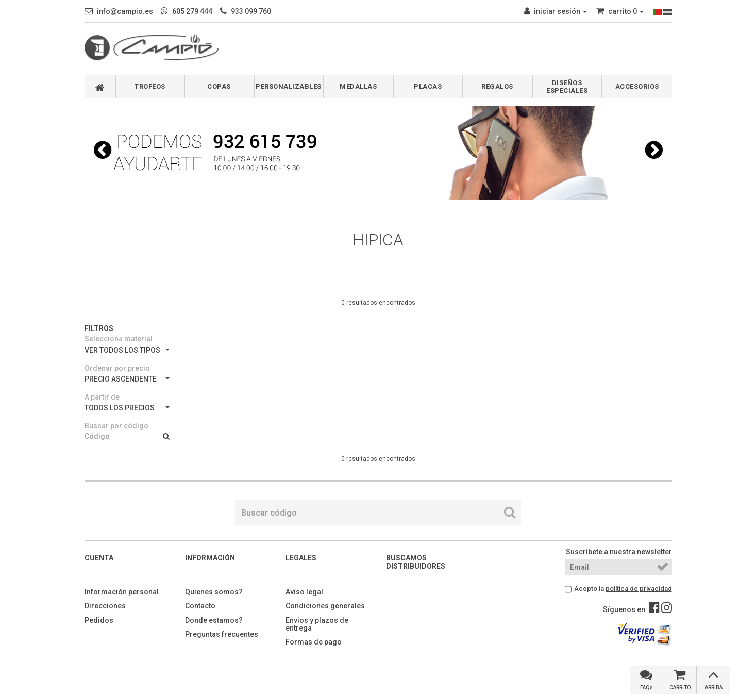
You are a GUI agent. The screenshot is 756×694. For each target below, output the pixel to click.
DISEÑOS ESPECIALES (566, 86)
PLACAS (428, 86)
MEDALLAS (358, 86)
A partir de (102, 397)
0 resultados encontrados (378, 302)
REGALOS (497, 86)
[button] (103, 150)
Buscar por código (116, 426)
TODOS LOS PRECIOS (127, 408)
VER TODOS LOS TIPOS (127, 350)
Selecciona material (119, 339)
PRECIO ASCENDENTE (127, 379)
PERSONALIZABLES (289, 86)
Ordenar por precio (117, 368)
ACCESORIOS (637, 86)
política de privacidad (639, 588)
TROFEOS (150, 86)
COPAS (219, 86)
